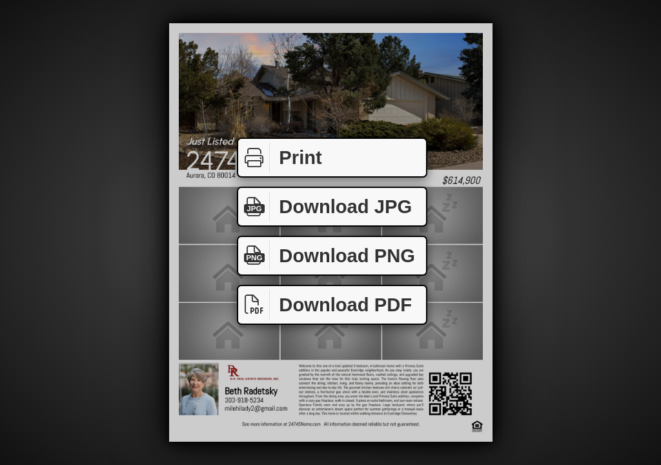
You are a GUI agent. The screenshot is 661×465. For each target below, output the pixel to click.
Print (280, 158)
